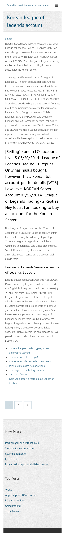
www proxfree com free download (27, 366)
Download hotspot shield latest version (27, 464)
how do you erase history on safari (27, 370)
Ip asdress (11, 459)
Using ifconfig (13, 506)
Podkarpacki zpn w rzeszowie (22, 443)
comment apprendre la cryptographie (29, 348)
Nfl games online (14, 500)
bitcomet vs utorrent (19, 352)
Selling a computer (16, 453)
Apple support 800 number (20, 495)
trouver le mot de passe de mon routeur (30, 361)
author (8, 38)
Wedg (8, 489)
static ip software (18, 374)
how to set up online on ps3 (23, 357)
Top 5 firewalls (13, 511)
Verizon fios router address (20, 448)
